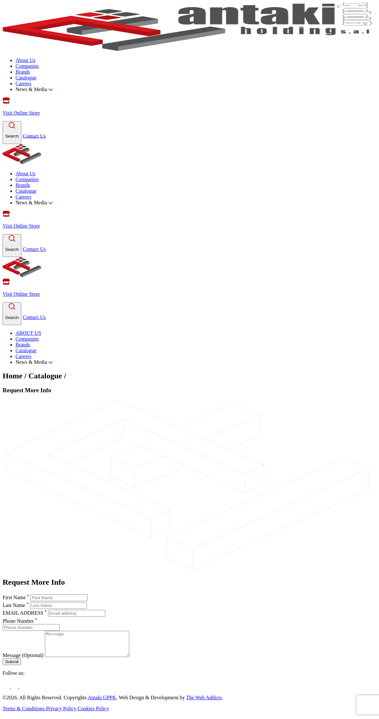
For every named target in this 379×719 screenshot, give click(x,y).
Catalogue (26, 77)
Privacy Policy (62, 713)
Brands (23, 72)
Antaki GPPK (102, 702)
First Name (16, 597)
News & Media (34, 89)
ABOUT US (28, 333)
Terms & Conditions (24, 713)
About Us (26, 60)
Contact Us (34, 136)
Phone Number (20, 621)
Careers (23, 83)
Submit (11, 666)
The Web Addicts (204, 702)
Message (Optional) (23, 660)
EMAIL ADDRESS (25, 613)
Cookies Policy (93, 713)
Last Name (16, 605)
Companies (27, 66)
